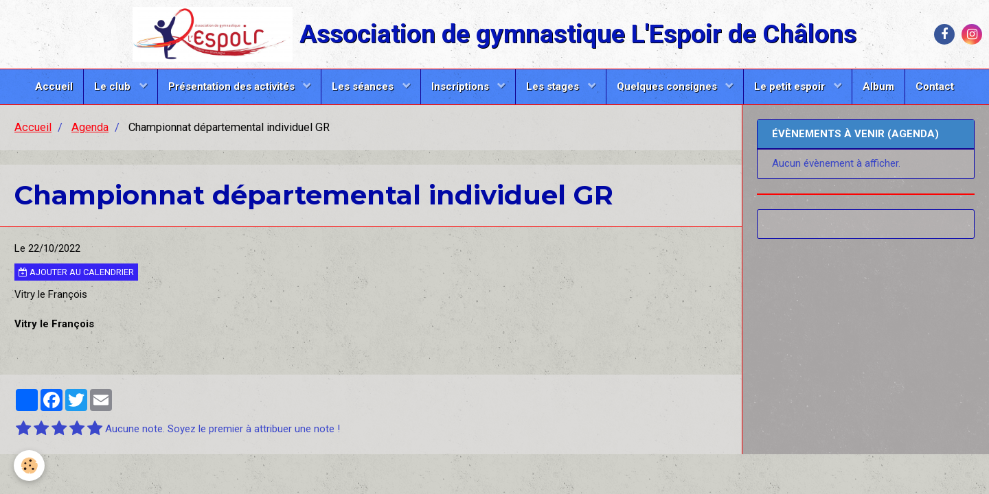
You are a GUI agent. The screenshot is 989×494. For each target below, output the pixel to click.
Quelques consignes (668, 86)
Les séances (364, 86)
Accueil (54, 86)
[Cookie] (29, 465)
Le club (113, 86)
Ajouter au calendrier (76, 272)
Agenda (90, 127)
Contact (935, 86)
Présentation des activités (232, 86)
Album (878, 86)
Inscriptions (461, 86)
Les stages (554, 86)
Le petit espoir (791, 86)
